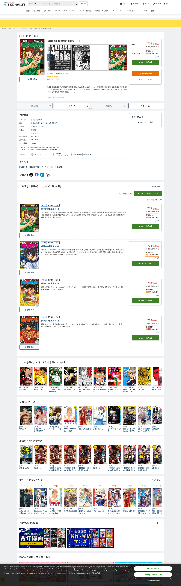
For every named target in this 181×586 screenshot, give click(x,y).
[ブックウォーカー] (14, 3)
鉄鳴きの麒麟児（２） (50, 288)
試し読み (32, 83)
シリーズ (78, 110)
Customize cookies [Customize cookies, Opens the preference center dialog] (153, 580)
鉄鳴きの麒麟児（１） (50, 325)
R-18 (145, 11)
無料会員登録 (145, 78)
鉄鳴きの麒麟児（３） (50, 250)
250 (33, 147)
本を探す (83, 4)
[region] (90, 574)
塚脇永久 (52, 77)
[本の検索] (34, 4)
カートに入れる (145, 66)
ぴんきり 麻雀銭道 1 (100, 395)
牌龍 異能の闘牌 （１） (84, 395)
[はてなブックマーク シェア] (42, 178)
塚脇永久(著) (35, 127)
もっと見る (157, 190)
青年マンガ (39, 171)
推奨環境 (87, 158)
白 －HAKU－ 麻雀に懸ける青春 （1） (55, 395)
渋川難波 (66, 77)
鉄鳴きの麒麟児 (36, 124)
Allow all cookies (153, 569)
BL (114, 11)
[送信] (76, 4)
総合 (28, 11)
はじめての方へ (145, 84)
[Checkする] (43, 78)
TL (121, 11)
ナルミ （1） (38, 394)
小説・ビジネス (69, 11)
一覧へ (158, 527)
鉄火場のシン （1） (70, 394)
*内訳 (157, 61)
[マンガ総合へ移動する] (25, 33)
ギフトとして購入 (145, 127)
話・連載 (47, 11)
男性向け (23, 171)
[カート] (166, 3)
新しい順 (158, 204)
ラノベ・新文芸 (85, 11)
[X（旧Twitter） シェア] (31, 178)
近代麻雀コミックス (38, 131)
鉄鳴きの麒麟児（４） (50, 213)
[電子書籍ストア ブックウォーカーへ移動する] (11, 33)
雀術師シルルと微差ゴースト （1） (129, 395)
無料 (153, 11)
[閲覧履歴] (156, 3)
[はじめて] (146, 3)
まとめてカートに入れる (147, 198)
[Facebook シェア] (36, 178)
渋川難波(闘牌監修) (50, 127)
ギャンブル (49, 171)
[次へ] (49, 61)
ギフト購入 (137, 121)
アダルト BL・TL (133, 11)
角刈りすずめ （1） (159, 394)
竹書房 (33, 134)
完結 (31, 171)
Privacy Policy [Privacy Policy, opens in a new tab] (96, 573)
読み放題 (37, 11)
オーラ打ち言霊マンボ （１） (114, 395)
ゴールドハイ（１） (144, 394)
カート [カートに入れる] (145, 230)
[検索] (76, 4)
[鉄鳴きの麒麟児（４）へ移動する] (46, 33)
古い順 (150, 204)
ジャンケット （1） (26, 394)
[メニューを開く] (175, 3)
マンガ (57, 11)
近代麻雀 (58, 171)
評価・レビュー (146, 110)
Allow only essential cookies (153, 575)
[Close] (177, 574)
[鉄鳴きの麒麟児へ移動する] (34, 33)
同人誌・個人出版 (101, 11)
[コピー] (47, 178)
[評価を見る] (54, 82)
